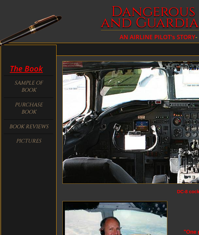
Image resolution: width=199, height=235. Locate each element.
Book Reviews (28, 126)
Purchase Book (28, 108)
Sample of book (28, 86)
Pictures (28, 141)
